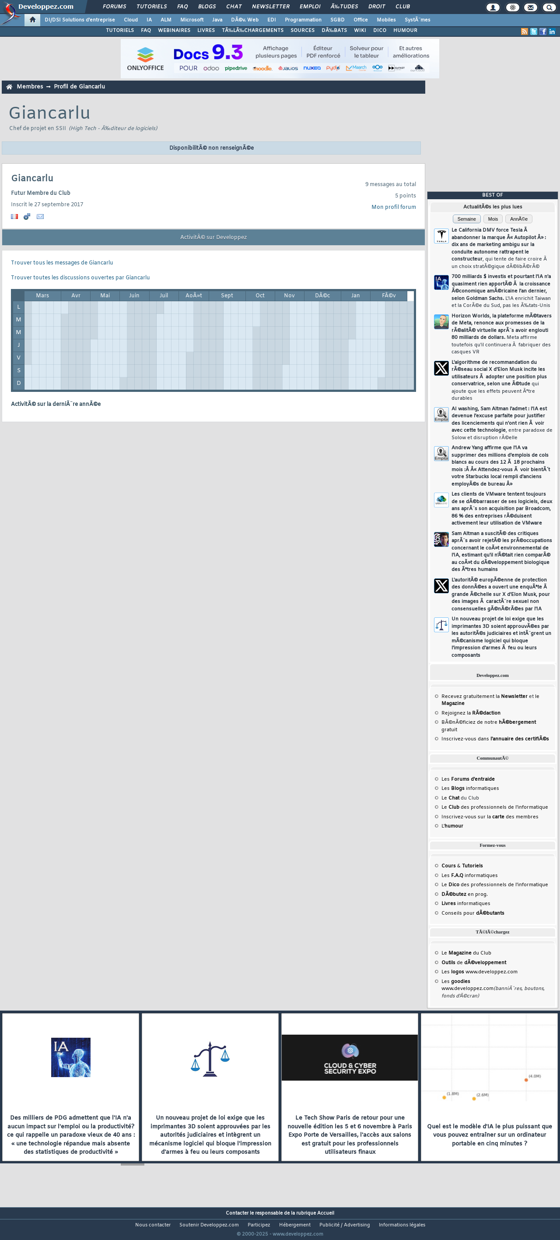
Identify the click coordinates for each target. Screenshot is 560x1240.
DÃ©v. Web (245, 20)
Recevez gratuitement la (484, 697)
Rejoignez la (470, 713)
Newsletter (270, 7)
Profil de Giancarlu (79, 87)
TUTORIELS (120, 31)
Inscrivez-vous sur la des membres (490, 817)
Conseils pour (472, 913)
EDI (271, 20)
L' (452, 826)
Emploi (310, 7)
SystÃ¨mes (417, 20)
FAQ (182, 7)
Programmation (303, 20)
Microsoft (191, 20)
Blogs (207, 7)
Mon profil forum (393, 207)
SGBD (337, 20)
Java (217, 20)
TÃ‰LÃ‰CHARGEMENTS (253, 31)
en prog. (464, 894)
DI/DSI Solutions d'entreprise (80, 20)
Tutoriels (152, 7)
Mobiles (386, 20)
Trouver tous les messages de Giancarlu (62, 263)
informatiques (465, 904)
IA (149, 20)
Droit (377, 7)
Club (402, 7)
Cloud (131, 20)
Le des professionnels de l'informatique (494, 807)
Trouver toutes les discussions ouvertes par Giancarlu (80, 278)
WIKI (360, 31)
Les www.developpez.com (479, 972)
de (473, 963)
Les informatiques (470, 789)
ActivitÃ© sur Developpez (213, 237)
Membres (30, 87)
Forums (114, 7)
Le (450, 798)
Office (361, 20)
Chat (233, 7)
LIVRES (206, 31)
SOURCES (302, 31)
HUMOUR (405, 31)
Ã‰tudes (344, 7)
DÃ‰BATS (334, 31)
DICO (379, 31)
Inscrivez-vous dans (495, 739)
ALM (166, 20)
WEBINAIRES (174, 31)
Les (468, 779)
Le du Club (466, 953)
